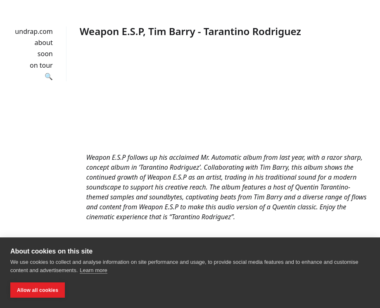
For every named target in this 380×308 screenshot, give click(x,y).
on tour (41, 65)
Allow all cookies (37, 290)
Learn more (93, 270)
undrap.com (33, 31)
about (44, 42)
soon (45, 53)
